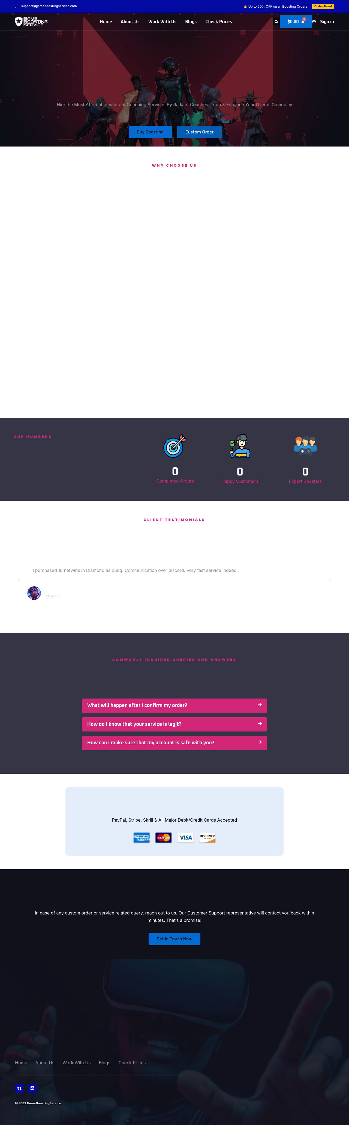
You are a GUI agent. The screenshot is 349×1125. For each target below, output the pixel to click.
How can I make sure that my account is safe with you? (151, 742)
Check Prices (218, 22)
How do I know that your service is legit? (134, 724)
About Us (130, 22)
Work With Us (162, 22)
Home (106, 22)
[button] (275, 21)
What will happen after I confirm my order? (137, 705)
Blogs (191, 22)
